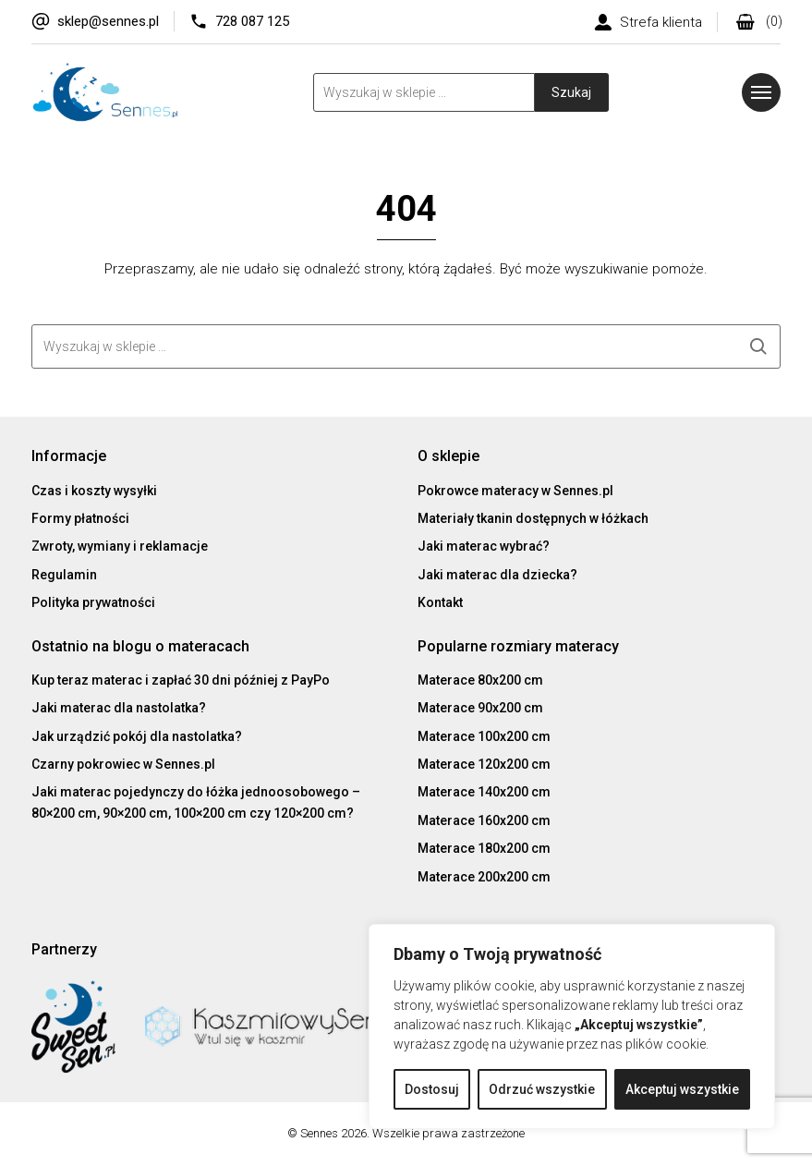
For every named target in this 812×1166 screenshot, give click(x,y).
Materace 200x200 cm (484, 876)
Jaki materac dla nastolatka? (118, 707)
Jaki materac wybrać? (484, 547)
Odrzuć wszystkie (542, 1089)
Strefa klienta (661, 22)
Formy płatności (80, 518)
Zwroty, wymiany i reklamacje (119, 547)
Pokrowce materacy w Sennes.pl (515, 490)
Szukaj (571, 92)
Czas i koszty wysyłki (94, 490)
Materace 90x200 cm (480, 707)
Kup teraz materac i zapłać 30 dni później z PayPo (180, 680)
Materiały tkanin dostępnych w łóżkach (533, 518)
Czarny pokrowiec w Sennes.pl (123, 764)
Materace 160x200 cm (484, 820)
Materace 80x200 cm (480, 680)
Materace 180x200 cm (484, 848)
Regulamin (64, 574)
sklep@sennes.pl (108, 21)
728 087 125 (252, 21)
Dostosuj (432, 1089)
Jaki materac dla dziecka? (497, 574)
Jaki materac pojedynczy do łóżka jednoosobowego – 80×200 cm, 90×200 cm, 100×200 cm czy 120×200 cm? (195, 802)
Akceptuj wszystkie (682, 1089)
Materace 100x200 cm (484, 736)
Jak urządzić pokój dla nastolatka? (136, 736)
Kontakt (440, 602)
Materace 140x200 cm (484, 791)
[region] (572, 1026)
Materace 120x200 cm (484, 764)
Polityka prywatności (93, 602)
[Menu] (761, 92)
